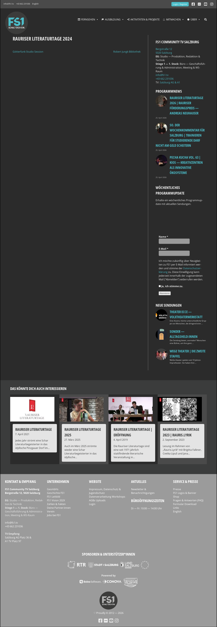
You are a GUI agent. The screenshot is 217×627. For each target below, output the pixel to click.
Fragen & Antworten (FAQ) (188, 500)
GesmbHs (52, 489)
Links (176, 507)
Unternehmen (58, 481)
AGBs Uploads (97, 500)
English (35, 3)
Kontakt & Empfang (20, 481)
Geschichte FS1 (56, 493)
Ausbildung (113, 19)
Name (163, 236)
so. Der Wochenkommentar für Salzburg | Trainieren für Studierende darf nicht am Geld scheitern (180, 135)
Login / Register (180, 4)
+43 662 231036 (23, 3)
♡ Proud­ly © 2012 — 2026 (108, 613)
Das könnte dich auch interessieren (38, 388)
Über (194, 19)
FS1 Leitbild (53, 496)
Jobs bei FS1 (54, 515)
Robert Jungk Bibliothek (126, 51)
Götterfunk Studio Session (28, 51)
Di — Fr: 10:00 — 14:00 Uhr (146, 508)
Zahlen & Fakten (56, 504)
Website (95, 481)
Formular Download (184, 504)
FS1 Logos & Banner (184, 493)
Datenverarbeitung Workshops (107, 496)
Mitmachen (173, 19)
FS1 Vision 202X (56, 500)
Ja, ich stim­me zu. (171, 286)
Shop (176, 496)
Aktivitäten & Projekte (145, 19)
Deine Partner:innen (59, 507)
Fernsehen (88, 19)
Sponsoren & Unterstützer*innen (108, 554)
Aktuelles (138, 481)
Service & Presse (185, 481)
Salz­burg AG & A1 (170, 82)
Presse (177, 489)
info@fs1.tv (9, 3)
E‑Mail (163, 248)
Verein (51, 511)
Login (92, 504)
